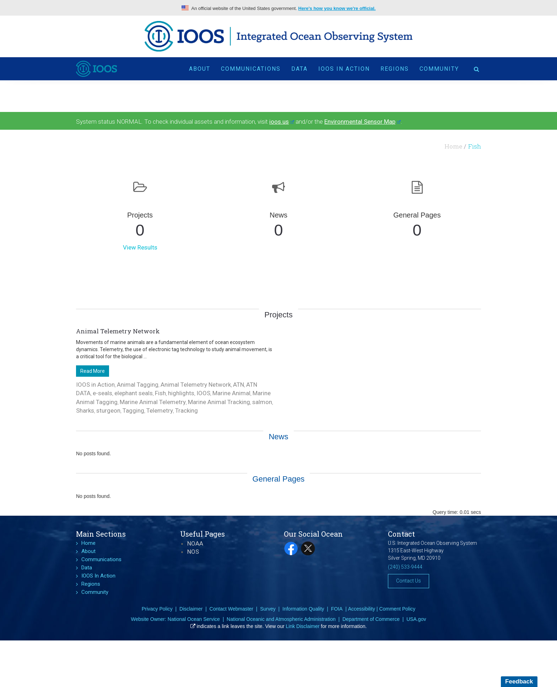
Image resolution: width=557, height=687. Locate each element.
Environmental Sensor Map (362, 121)
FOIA (337, 609)
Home (453, 146)
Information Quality (303, 609)
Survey (268, 609)
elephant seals (133, 393)
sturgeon (108, 410)
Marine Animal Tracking (219, 402)
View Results (140, 247)
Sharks (85, 410)
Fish (160, 393)
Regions (394, 68)
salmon (262, 402)
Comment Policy (397, 609)
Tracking (186, 410)
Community (439, 68)
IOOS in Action (95, 384)
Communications (251, 68)
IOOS (203, 393)
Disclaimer (190, 609)
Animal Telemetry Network (118, 331)
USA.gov (416, 619)
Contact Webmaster (231, 609)
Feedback (519, 681)
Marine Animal (231, 393)
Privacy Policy (157, 609)
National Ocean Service (194, 619)
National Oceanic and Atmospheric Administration (281, 619)
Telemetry (159, 410)
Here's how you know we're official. (337, 8)
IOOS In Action (344, 68)
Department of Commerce (371, 619)
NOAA (195, 543)
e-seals (102, 393)
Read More (92, 371)
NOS (193, 551)
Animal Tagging (137, 384)
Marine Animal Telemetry (153, 402)
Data (299, 68)
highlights (181, 393)
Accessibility (361, 609)
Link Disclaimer (303, 626)
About (199, 68)
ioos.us (281, 121)
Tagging (133, 410)
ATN (238, 384)
